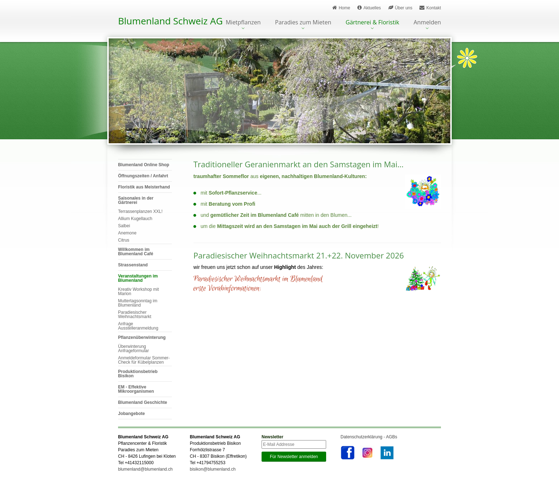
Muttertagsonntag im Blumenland (137, 303)
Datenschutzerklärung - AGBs (368, 436)
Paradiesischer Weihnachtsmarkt (134, 314)
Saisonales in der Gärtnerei (136, 200)
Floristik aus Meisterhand (144, 187)
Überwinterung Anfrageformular (133, 348)
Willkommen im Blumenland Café (135, 251)
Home (341, 7)
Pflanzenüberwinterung (142, 337)
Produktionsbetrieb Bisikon (138, 373)
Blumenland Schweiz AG (170, 20)
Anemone (127, 232)
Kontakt (430, 7)
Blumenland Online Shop (143, 164)
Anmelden (427, 22)
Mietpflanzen (243, 22)
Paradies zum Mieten (303, 22)
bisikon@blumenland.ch (213, 469)
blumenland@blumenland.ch (145, 469)
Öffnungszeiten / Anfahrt (143, 175)
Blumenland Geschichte (142, 402)
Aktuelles (369, 7)
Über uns (400, 7)
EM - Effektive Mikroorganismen (136, 389)
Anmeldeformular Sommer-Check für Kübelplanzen (144, 360)
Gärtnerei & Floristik (372, 22)
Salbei (124, 225)
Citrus (123, 240)
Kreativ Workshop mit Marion (138, 291)
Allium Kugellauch (135, 218)
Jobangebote (131, 413)
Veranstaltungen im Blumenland (138, 278)
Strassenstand (133, 264)
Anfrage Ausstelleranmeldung (138, 326)
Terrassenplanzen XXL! (140, 211)
